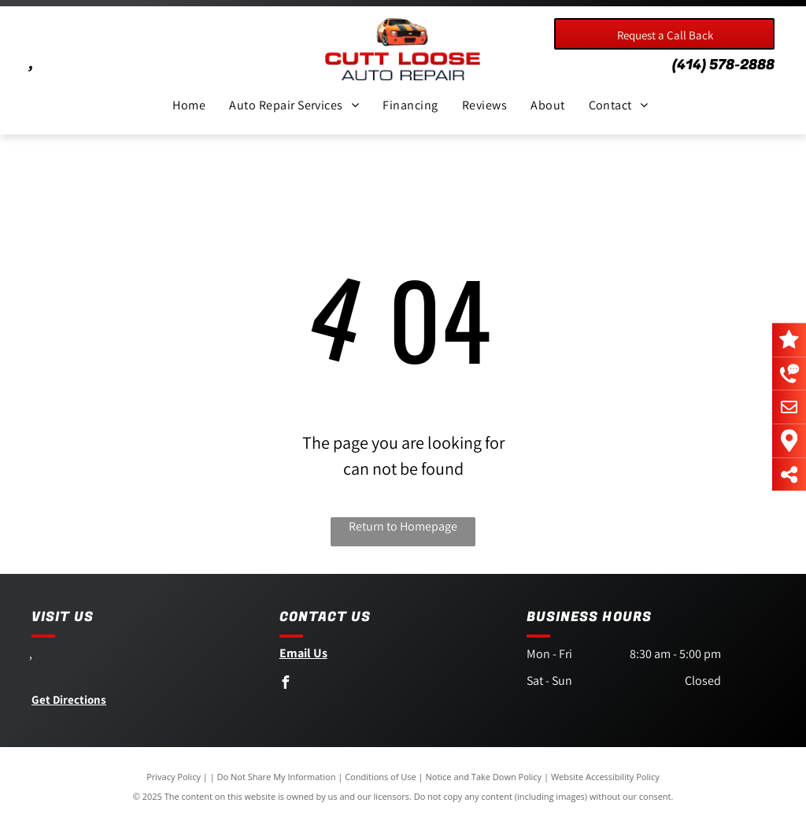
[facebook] (285, 684)
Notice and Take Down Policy (484, 777)
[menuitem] (189, 105)
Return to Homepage (403, 526)
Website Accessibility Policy (605, 777)
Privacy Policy (173, 777)
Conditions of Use (380, 777)
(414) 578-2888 (723, 65)
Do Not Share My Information (276, 777)
